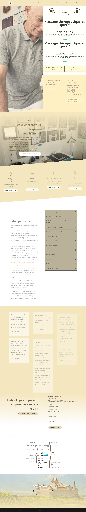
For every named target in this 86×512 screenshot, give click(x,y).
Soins (39, 2)
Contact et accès (70, 2)
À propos (62, 2)
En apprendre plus (10, 190)
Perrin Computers (30, 510)
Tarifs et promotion (48, 2)
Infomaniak (45, 510)
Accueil (34, 2)
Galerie (56, 2)
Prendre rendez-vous (29, 153)
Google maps (55, 427)
